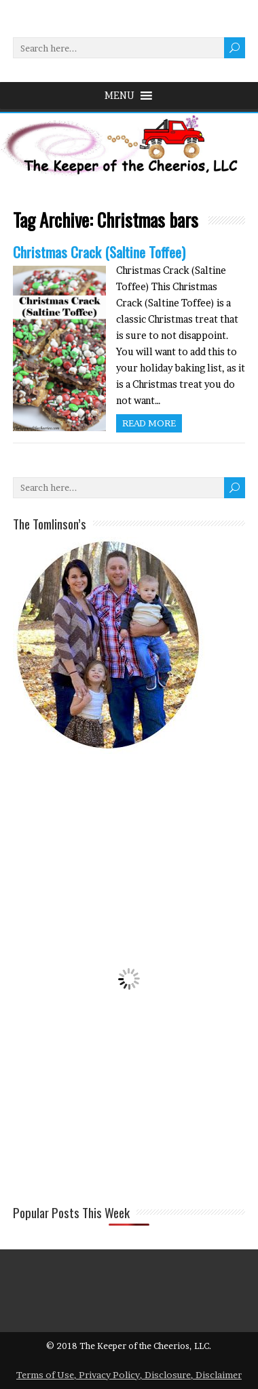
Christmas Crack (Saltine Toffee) (99, 251)
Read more (149, 423)
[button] (119, 95)
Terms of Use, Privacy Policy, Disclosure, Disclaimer (129, 1374)
